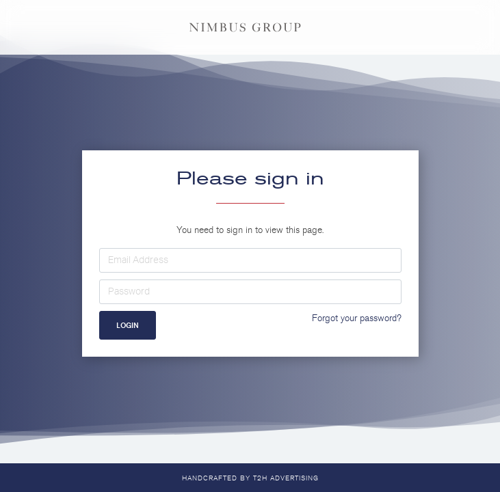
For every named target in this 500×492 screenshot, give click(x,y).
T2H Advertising (286, 478)
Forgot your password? (357, 318)
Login (127, 325)
